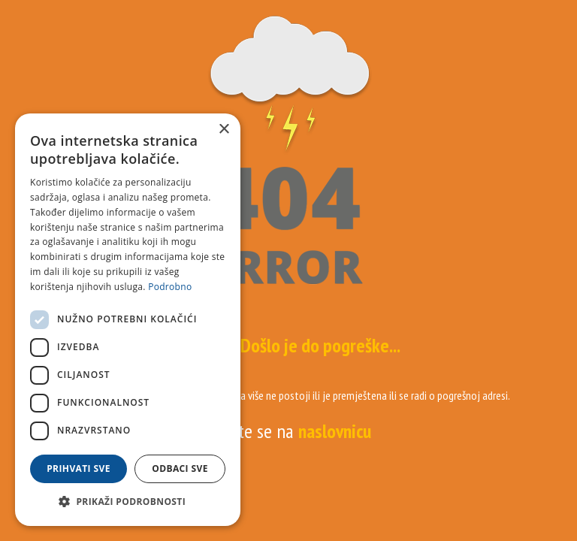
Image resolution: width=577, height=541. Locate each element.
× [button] (223, 129)
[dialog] (127, 319)
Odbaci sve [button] (180, 468)
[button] (127, 502)
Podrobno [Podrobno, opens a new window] (170, 286)
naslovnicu (334, 431)
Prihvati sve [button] (78, 468)
